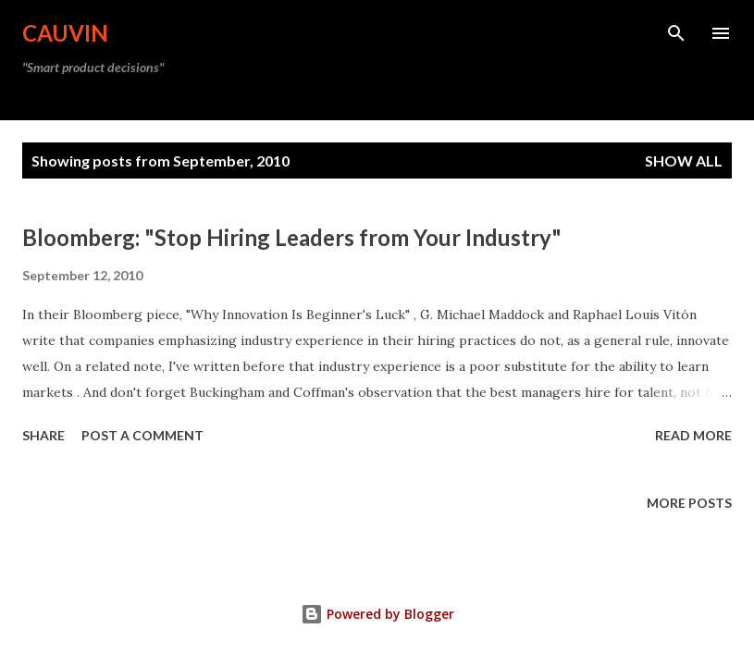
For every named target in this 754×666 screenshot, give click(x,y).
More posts (689, 503)
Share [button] (43, 435)
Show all (684, 160)
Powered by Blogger (377, 614)
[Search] (676, 33)
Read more (693, 435)
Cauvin (65, 32)
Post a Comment (142, 435)
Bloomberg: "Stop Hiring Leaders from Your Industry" (292, 237)
